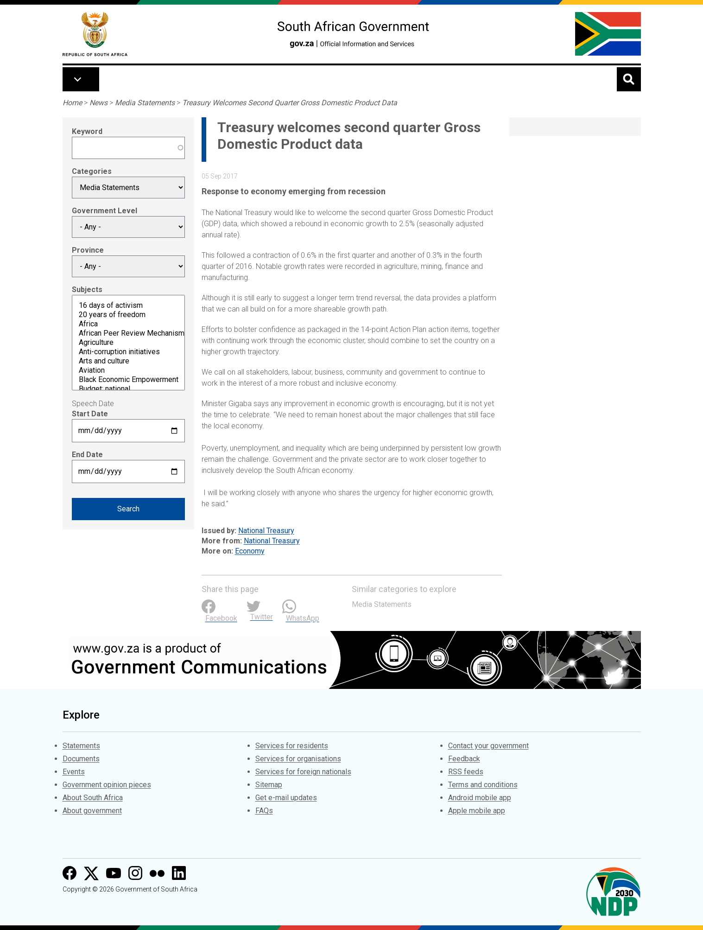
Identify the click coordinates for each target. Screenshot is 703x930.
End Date (87, 454)
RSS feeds (465, 771)
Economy (250, 551)
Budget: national (128, 389)
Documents (81, 758)
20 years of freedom (128, 314)
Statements (81, 745)
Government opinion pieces (107, 784)
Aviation (128, 370)
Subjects (87, 289)
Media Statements (145, 102)
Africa (128, 324)
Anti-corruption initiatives (128, 352)
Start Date (90, 413)
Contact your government (488, 745)
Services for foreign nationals (303, 771)
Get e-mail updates (286, 797)
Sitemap (268, 784)
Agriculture (128, 342)
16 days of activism (128, 305)
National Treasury (266, 530)
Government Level (104, 210)
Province (88, 250)
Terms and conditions (483, 784)
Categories (92, 171)
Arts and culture (128, 361)
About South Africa (93, 797)
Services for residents (291, 745)
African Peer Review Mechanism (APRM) (128, 333)
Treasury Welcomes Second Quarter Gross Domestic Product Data (289, 102)
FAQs (264, 810)
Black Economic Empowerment (128, 379)
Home (72, 102)
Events (74, 771)
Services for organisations (298, 758)
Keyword (87, 131)
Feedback (464, 758)
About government (92, 810)
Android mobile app (479, 797)
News (98, 102)
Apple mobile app (476, 810)
